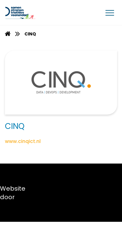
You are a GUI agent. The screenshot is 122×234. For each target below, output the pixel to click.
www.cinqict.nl (23, 141)
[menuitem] (7, 33)
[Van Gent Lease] (34, 12)
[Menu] (109, 12)
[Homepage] (7, 34)
